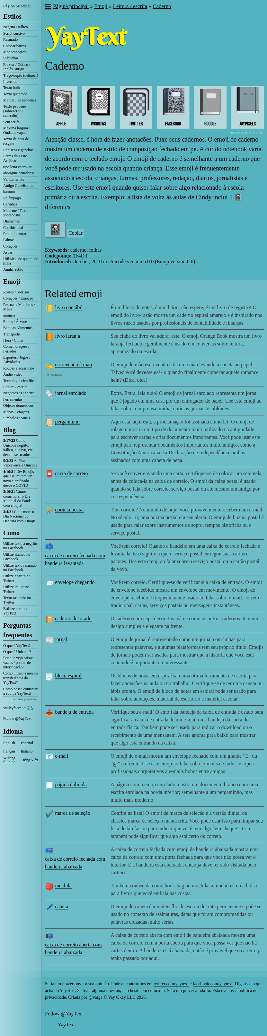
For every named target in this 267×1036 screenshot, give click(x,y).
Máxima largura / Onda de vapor (16, 130)
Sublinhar (10, 58)
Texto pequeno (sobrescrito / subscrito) (14, 111)
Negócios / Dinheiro (18, 393)
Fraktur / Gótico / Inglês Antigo (16, 66)
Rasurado (10, 39)
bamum (9, 191)
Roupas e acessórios (18, 368)
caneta (61, 906)
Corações (10, 246)
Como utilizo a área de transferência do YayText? (20, 678)
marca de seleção (72, 813)
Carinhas (10, 204)
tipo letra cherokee (17, 167)
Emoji (11, 281)
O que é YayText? (17, 645)
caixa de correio (71, 473)
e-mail (61, 756)
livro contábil (69, 307)
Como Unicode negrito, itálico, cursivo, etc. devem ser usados (18, 447)
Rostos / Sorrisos (16, 292)
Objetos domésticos (18, 405)
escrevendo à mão (73, 364)
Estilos (12, 16)
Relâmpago (12, 198)
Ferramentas (12, 399)
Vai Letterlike (13, 179)
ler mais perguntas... (25, 699)
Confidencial (13, 227)
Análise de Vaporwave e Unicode (20, 462)
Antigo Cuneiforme (18, 185)
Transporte (11, 334)
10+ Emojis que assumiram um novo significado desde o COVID (18, 478)
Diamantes (11, 221)
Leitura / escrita (15, 387)
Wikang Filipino (9, 760)
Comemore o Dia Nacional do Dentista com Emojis (19, 516)
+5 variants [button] (53, 374)
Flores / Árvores (15, 321)
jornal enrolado (70, 393)
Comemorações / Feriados (16, 348)
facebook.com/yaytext (213, 983)
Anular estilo (13, 269)
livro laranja (67, 336)
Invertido (10, 81)
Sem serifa (11, 122)
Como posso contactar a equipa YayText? (20, 691)
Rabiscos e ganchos (18, 150)
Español (27, 743)
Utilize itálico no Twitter (16, 589)
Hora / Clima (13, 340)
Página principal (17, 6)
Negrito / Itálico (15, 27)
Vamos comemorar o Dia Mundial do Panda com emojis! (17, 498)
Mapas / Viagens (16, 412)
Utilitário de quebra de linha (20, 261)
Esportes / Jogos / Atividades (16, 359)
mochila (63, 885)
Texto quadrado (15, 94)
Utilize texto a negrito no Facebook (20, 545)
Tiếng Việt (29, 760)
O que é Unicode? (17, 651)
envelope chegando (74, 582)
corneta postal (69, 509)
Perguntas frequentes (17, 630)
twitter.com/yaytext (171, 983)
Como (11, 532)
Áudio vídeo (12, 374)
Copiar (75, 233)
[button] (47, 7)
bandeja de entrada (74, 712)
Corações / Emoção (18, 298)
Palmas (8, 240)
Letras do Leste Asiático (15, 158)
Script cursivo (14, 33)
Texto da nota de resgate (16, 141)
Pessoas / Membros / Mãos (19, 306)
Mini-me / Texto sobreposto (15, 212)
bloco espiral (68, 675)
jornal (61, 639)
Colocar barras (14, 46)
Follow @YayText (17, 718)
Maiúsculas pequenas (19, 100)
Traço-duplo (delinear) (20, 75)
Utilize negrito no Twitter (17, 578)
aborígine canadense (19, 173)
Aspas (8, 252)
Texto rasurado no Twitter (17, 600)
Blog (9, 429)
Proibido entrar (14, 233)
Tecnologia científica (19, 381)
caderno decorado (73, 618)
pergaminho (67, 421)
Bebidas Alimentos (17, 328)
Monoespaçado (15, 52)
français (9, 751)
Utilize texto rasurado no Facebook (20, 567)
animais (9, 315)
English (9, 743)
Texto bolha (12, 87)
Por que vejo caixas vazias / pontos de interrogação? (18, 662)
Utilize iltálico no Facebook (16, 556)
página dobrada (70, 784)
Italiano (27, 751)
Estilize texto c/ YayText (15, 610)
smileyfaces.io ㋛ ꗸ (18, 708)
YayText (66, 1024)
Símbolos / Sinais (16, 418)
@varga (95, 997)
